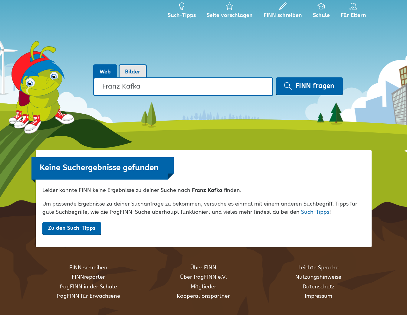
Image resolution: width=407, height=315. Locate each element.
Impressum (318, 296)
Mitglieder (203, 287)
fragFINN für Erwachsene (88, 296)
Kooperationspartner (203, 296)
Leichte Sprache (318, 268)
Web (105, 72)
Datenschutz (318, 287)
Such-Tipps (315, 212)
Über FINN (203, 268)
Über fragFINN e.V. (203, 277)
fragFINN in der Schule (88, 287)
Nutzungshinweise (318, 277)
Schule (321, 12)
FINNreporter (88, 277)
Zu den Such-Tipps (71, 228)
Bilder (132, 72)
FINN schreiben (88, 268)
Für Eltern (354, 12)
